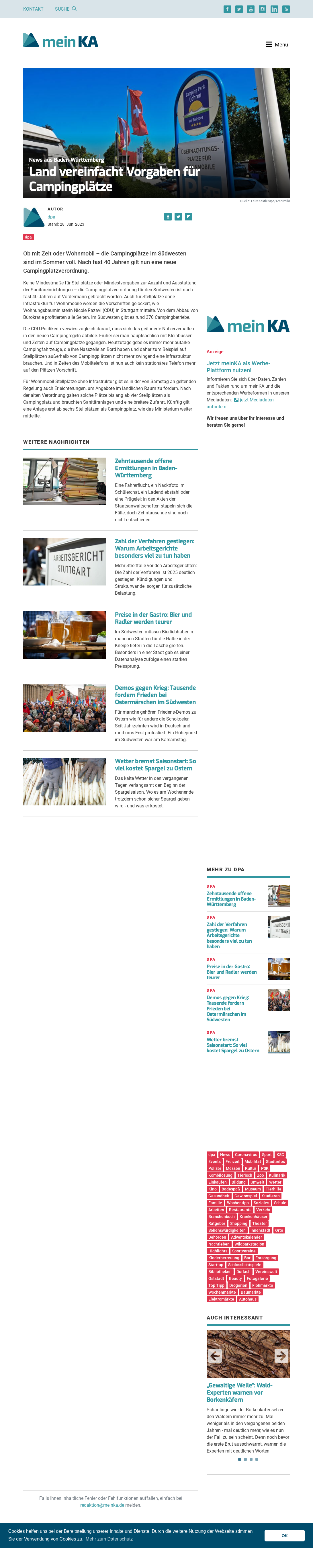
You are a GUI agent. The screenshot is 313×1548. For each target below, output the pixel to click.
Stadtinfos (275, 1161)
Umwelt (257, 1182)
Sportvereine (244, 1251)
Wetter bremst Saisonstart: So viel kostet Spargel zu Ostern (155, 765)
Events (214, 1161)
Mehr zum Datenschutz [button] (109, 1539)
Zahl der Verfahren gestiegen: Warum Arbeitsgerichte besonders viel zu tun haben (154, 549)
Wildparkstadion (249, 1244)
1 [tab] (239, 1459)
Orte (279, 1230)
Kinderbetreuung (223, 1258)
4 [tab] (256, 1459)
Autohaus (248, 1299)
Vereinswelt (266, 1271)
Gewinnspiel (245, 1196)
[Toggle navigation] (277, 44)
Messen (233, 1168)
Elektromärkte (221, 1299)
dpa (51, 217)
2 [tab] (245, 1459)
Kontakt (33, 9)
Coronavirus (246, 1154)
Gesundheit (219, 1196)
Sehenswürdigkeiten (227, 1230)
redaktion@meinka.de (102, 1505)
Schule (280, 1202)
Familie (215, 1202)
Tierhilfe (273, 1189)
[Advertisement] (248, 253)
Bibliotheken (220, 1271)
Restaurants (240, 1209)
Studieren (271, 1196)
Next (281, 1356)
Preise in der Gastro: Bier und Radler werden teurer (153, 618)
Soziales (261, 1202)
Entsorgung (265, 1258)
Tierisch (244, 1175)
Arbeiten (216, 1209)
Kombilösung (220, 1175)
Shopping (238, 1223)
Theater (259, 1223)
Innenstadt (260, 1230)
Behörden (217, 1237)
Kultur (250, 1168)
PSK (265, 1168)
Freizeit (233, 1161)
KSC (280, 1154)
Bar (247, 1258)
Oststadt (216, 1278)
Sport (267, 1154)
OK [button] (284, 1535)
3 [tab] (251, 1459)
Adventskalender (246, 1237)
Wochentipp (238, 1202)
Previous (215, 1356)
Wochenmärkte (222, 1292)
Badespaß (231, 1189)
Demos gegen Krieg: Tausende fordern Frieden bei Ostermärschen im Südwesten (155, 695)
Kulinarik (277, 1175)
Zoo (260, 1175)
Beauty (235, 1278)
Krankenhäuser (253, 1216)
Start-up (215, 1264)
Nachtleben (219, 1244)
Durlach (243, 1271)
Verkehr (263, 1209)
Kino (212, 1189)
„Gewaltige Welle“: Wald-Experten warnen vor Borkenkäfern (239, 1393)
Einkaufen (217, 1182)
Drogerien (238, 1285)
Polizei (214, 1168)
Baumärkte (251, 1292)
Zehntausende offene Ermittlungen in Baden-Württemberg (146, 468)
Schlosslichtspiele (244, 1264)
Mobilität (252, 1161)
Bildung (239, 1182)
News (225, 1154)
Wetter (275, 1182)
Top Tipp (216, 1285)
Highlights (217, 1251)
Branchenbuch (221, 1216)
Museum (253, 1189)
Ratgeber (216, 1223)
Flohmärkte (262, 1285)
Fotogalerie (257, 1278)
